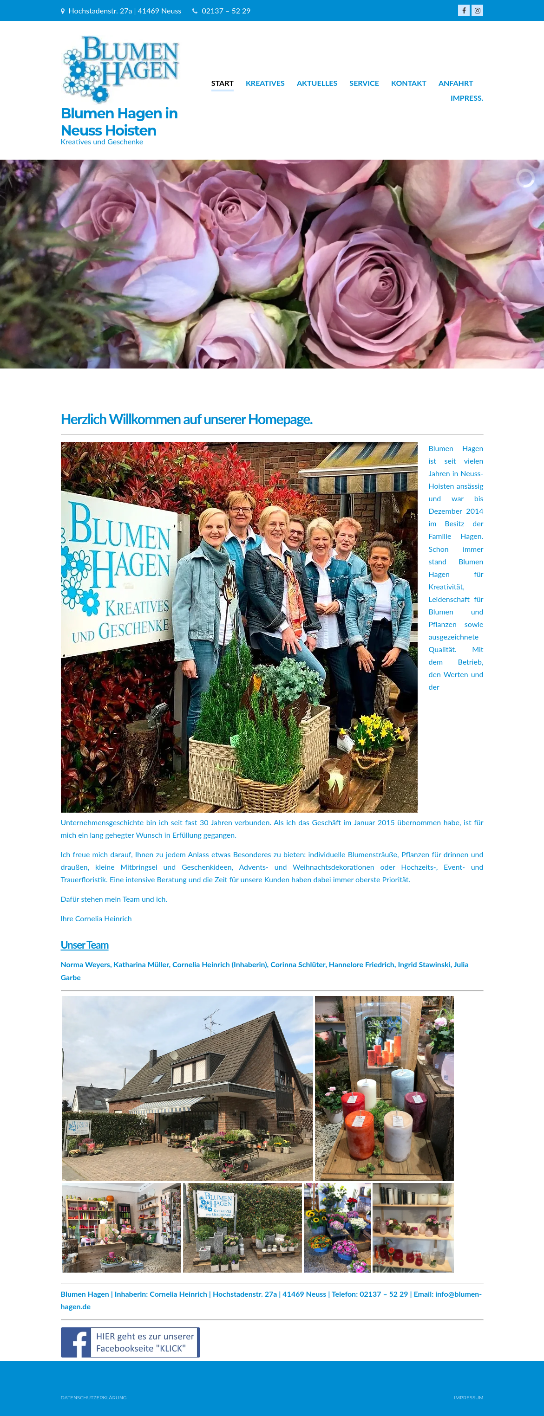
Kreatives (265, 82)
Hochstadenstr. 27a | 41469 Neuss (125, 10)
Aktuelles (317, 82)
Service (364, 82)
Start (222, 82)
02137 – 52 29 (226, 10)
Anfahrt (456, 82)
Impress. (467, 97)
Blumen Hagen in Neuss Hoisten (119, 122)
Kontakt (408, 82)
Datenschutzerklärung (94, 1398)
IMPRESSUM (468, 1398)
